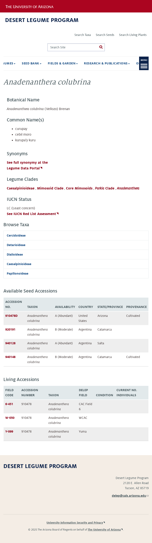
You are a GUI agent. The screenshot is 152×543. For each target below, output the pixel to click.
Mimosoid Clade (50, 188)
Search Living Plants (133, 35)
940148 (10, 357)
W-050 (9, 417)
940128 (10, 343)
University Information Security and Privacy (75, 522)
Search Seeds (105, 35)
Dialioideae (15, 254)
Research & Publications (83, 63)
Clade (104, 188)
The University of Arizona (104, 529)
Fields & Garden (39, 63)
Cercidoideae (16, 235)
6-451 (9, 404)
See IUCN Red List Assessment (31, 214)
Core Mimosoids (79, 188)
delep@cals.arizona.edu (130, 495)
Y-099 (9, 431)
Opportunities (126, 63)
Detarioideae (16, 245)
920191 (10, 329)
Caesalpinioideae (20, 188)
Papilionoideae (17, 273)
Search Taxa (82, 35)
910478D (11, 315)
